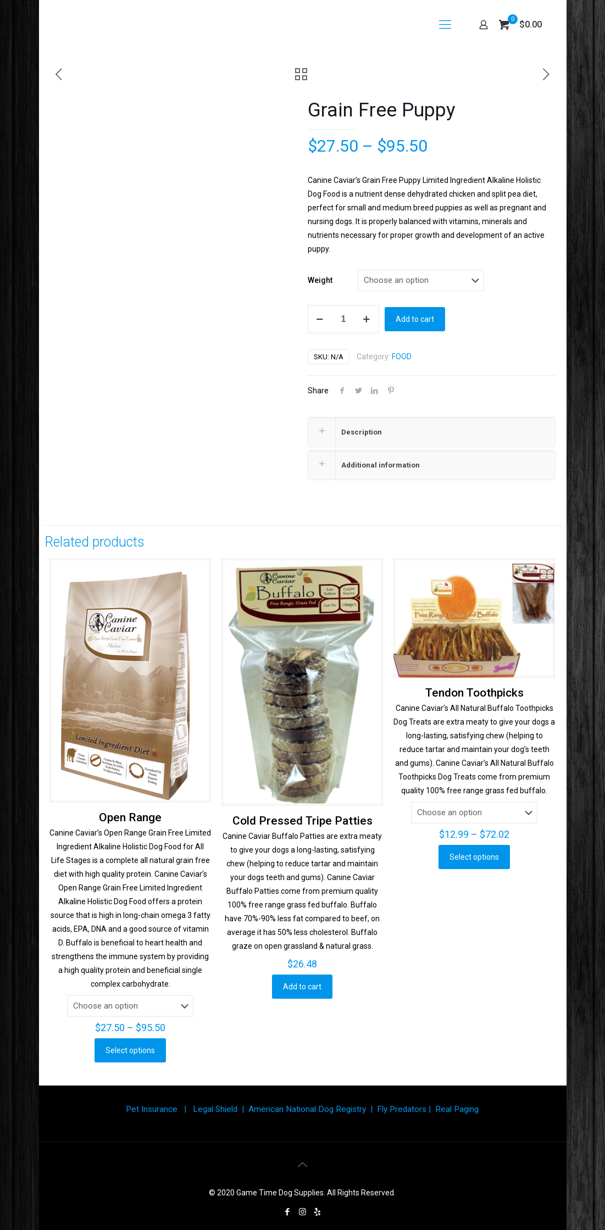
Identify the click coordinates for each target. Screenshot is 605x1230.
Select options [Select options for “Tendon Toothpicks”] (474, 857)
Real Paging (457, 1109)
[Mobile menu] (445, 24)
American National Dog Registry (307, 1109)
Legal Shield (215, 1109)
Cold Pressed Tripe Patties (302, 820)
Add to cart (415, 319)
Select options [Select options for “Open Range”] (130, 1050)
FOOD (402, 356)
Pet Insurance (151, 1109)
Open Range (130, 817)
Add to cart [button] (302, 986)
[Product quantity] (343, 319)
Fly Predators (401, 1109)
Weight (320, 280)
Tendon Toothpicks (474, 692)
